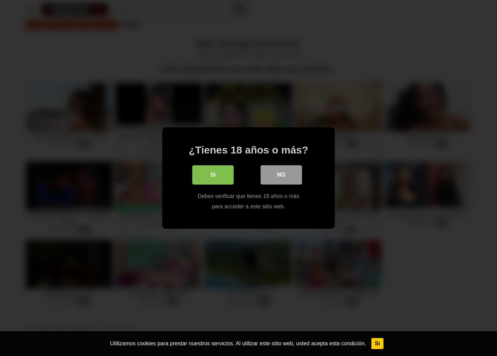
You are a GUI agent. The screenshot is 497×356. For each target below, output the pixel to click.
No (281, 175)
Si (377, 343)
